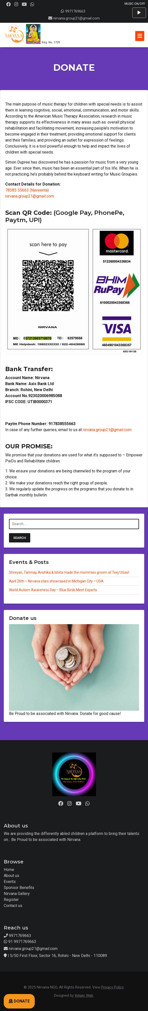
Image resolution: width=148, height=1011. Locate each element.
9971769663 (73, 11)
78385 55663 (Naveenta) (27, 190)
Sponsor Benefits (19, 887)
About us (11, 875)
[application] (139, 13)
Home (9, 869)
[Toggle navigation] (139, 36)
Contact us (13, 905)
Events (10, 881)
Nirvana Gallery (17, 893)
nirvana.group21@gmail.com (76, 18)
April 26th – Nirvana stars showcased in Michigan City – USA (56, 581)
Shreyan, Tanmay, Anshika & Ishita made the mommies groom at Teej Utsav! (69, 572)
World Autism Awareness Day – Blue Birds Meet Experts (53, 590)
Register (11, 899)
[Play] (139, 12)
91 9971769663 (20, 941)
